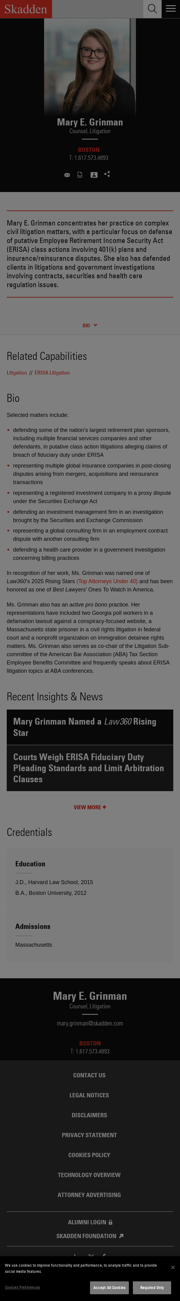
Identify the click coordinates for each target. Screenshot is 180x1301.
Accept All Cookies (109, 1287)
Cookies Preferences (22, 1287)
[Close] (173, 1267)
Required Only (152, 1287)
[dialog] (90, 1278)
